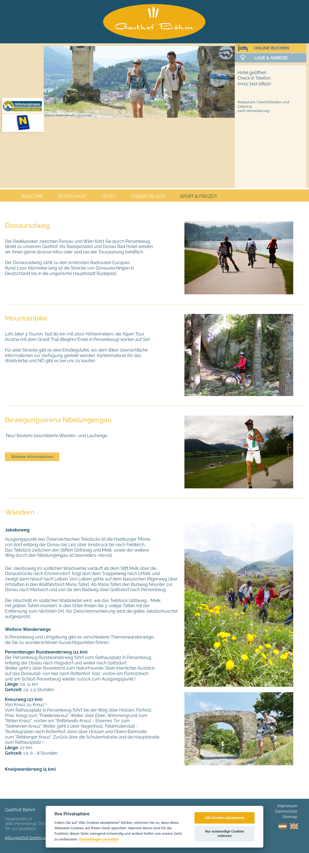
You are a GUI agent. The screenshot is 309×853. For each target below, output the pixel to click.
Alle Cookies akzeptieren (224, 818)
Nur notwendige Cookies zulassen (224, 833)
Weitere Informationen (32, 456)
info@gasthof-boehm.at (26, 838)
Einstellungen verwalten (99, 839)
